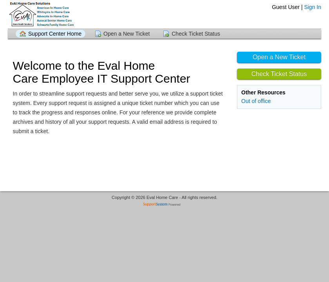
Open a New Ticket (126, 34)
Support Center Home (54, 34)
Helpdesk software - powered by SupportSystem (165, 205)
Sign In (312, 7)
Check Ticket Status (196, 34)
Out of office (256, 101)
